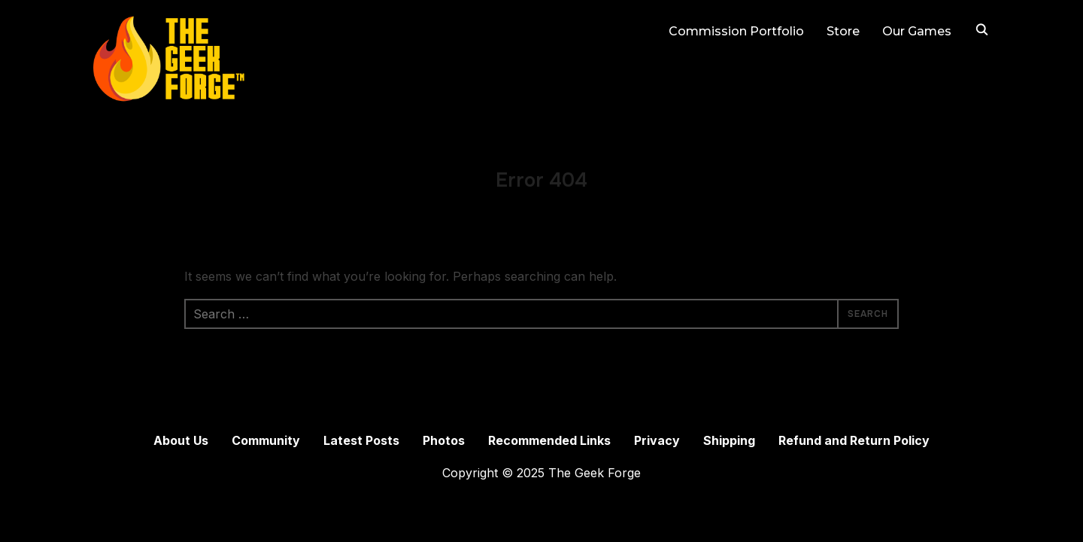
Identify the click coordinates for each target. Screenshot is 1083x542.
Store (843, 31)
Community (266, 440)
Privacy (657, 440)
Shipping (729, 440)
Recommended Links (549, 440)
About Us (180, 440)
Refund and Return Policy (854, 440)
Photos (444, 440)
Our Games (916, 31)
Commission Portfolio (736, 31)
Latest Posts (361, 440)
